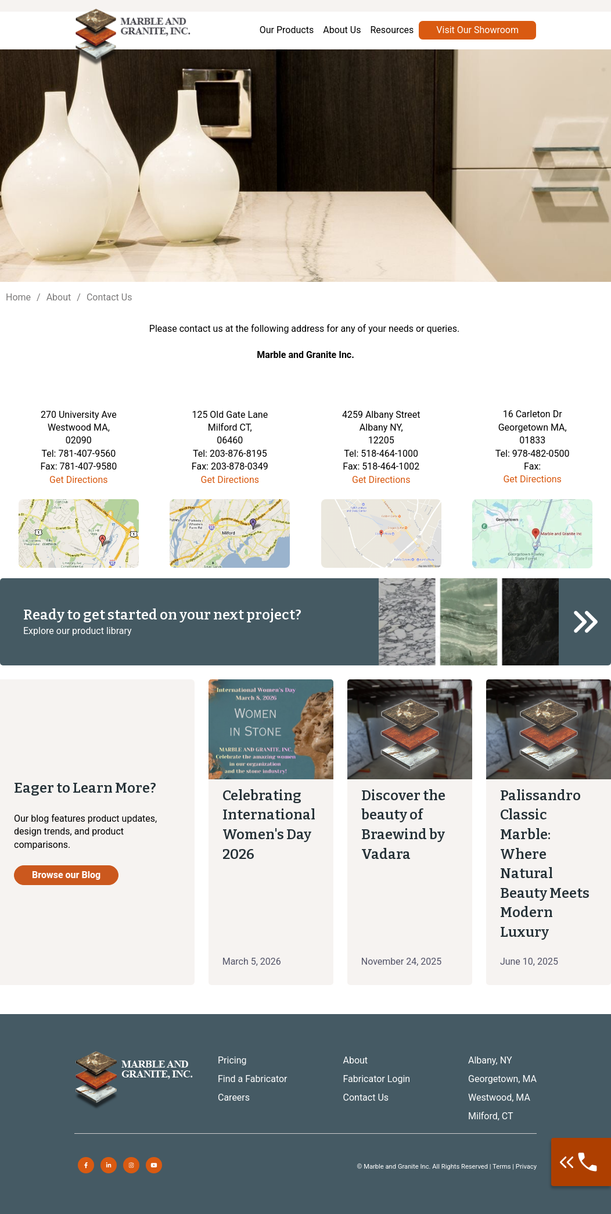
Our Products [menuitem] (287, 29)
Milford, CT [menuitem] (490, 1116)
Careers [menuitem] (234, 1097)
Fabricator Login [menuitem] (377, 1078)
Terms (502, 1166)
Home (18, 297)
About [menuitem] (355, 1060)
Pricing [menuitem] (232, 1060)
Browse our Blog (66, 874)
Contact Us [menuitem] (366, 1097)
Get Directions (78, 479)
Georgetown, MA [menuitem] (502, 1078)
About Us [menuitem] (342, 29)
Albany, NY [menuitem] (490, 1060)
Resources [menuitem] (392, 29)
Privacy (526, 1166)
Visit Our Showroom (477, 29)
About (58, 297)
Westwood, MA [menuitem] (499, 1097)
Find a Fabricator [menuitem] (252, 1078)
